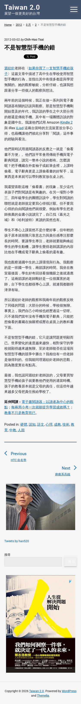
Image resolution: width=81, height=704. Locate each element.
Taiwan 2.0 (36, 691)
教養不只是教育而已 (19, 413)
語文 (40, 424)
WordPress (69, 691)
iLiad (20, 128)
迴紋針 (9, 68)
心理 (49, 424)
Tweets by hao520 (16, 541)
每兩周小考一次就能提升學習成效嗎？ (40, 407)
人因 (21, 430)
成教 (57, 424)
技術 (65, 424)
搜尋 (7, 554)
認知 (32, 424)
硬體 (23, 424)
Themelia (43, 695)
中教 (12, 430)
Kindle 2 (66, 122)
